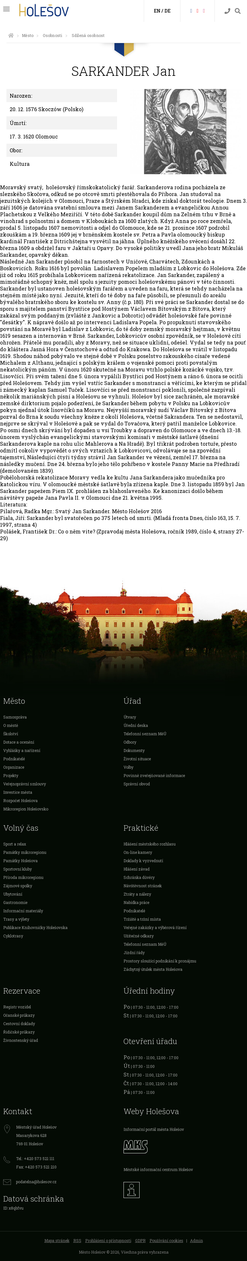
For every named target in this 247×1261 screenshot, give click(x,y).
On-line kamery (138, 852)
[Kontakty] (227, 11)
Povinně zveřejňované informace (154, 775)
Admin (196, 1240)
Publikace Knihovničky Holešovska (35, 927)
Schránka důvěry (139, 877)
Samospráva (15, 717)
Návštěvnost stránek (143, 885)
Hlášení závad (137, 869)
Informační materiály (23, 910)
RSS (77, 1240)
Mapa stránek (56, 1240)
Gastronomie (15, 902)
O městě (10, 725)
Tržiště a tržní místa (142, 919)
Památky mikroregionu (24, 852)
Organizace (13, 767)
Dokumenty (134, 750)
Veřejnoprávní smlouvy (24, 783)
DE (167, 11)
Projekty (10, 775)
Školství (10, 733)
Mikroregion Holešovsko (25, 808)
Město (27, 35)
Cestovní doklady (19, 1023)
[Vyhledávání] (238, 11)
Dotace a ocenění (18, 742)
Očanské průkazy (19, 1015)
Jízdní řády (134, 952)
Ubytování (12, 894)
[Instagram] (203, 10)
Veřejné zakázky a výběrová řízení (155, 927)
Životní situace (137, 758)
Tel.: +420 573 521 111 (35, 1158)
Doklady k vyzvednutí (143, 860)
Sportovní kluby (17, 869)
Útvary (130, 717)
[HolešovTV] (197, 10)
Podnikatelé (14, 758)
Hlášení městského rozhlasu (150, 843)
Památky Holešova (20, 860)
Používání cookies (166, 1240)
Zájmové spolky (17, 885)
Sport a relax (14, 843)
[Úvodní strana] (11, 35)
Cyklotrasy (13, 935)
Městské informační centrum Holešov (158, 1169)
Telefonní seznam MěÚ (145, 733)
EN (157, 11)
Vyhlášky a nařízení (21, 750)
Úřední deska (136, 725)
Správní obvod (137, 783)
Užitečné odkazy (139, 935)
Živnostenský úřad (20, 1040)
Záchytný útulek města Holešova (153, 969)
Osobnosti (52, 35)
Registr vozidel (17, 1006)
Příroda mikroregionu (23, 877)
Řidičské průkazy (19, 1031)
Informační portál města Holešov (154, 1129)
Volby (128, 767)
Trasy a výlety (16, 919)
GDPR (140, 1240)
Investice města (17, 792)
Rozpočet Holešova (20, 800)
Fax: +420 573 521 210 (36, 1166)
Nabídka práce (136, 902)
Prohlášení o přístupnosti (108, 1240)
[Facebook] (191, 10)
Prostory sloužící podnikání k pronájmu (160, 960)
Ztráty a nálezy (137, 894)
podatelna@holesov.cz (36, 1181)
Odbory (130, 742)
